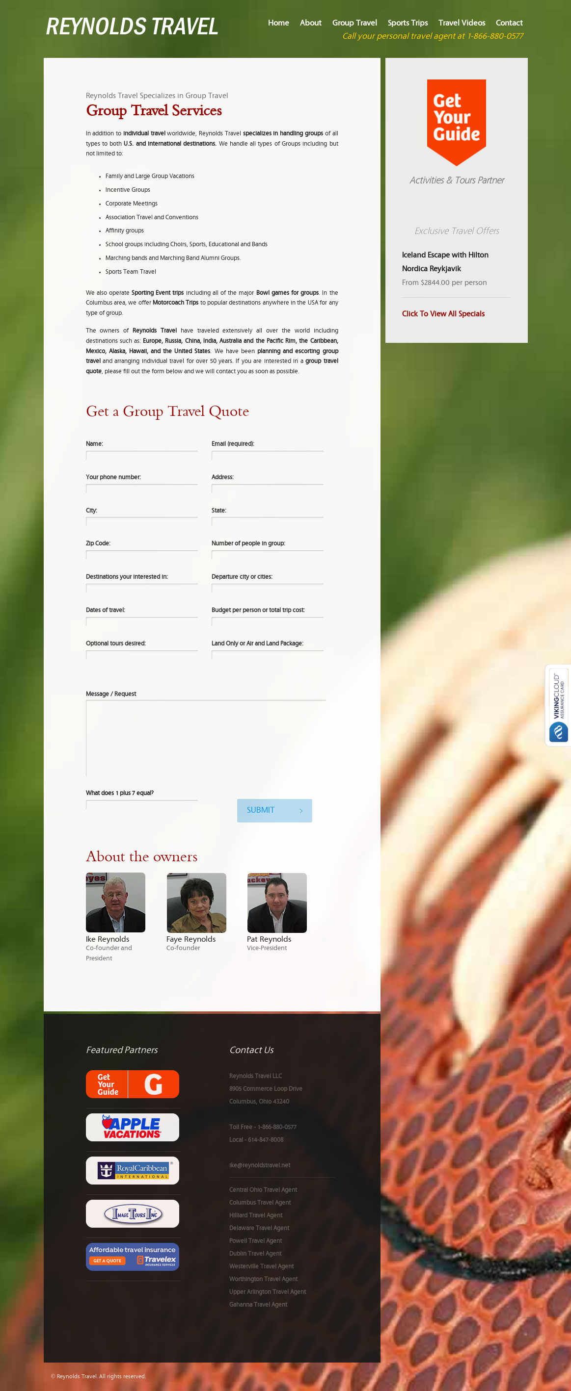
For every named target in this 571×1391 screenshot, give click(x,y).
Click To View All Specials (443, 314)
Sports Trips (408, 23)
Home (278, 23)
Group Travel (354, 23)
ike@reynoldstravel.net (259, 1165)
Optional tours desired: (116, 644)
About (311, 23)
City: (91, 511)
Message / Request (111, 694)
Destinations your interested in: (127, 577)
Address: (223, 477)
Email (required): (233, 444)
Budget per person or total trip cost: (258, 610)
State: (219, 511)
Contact (509, 23)
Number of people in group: (248, 544)
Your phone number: (113, 477)
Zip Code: (98, 544)
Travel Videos (461, 23)
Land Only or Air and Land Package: (257, 644)
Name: (94, 444)
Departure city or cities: (242, 577)
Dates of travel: (105, 610)
